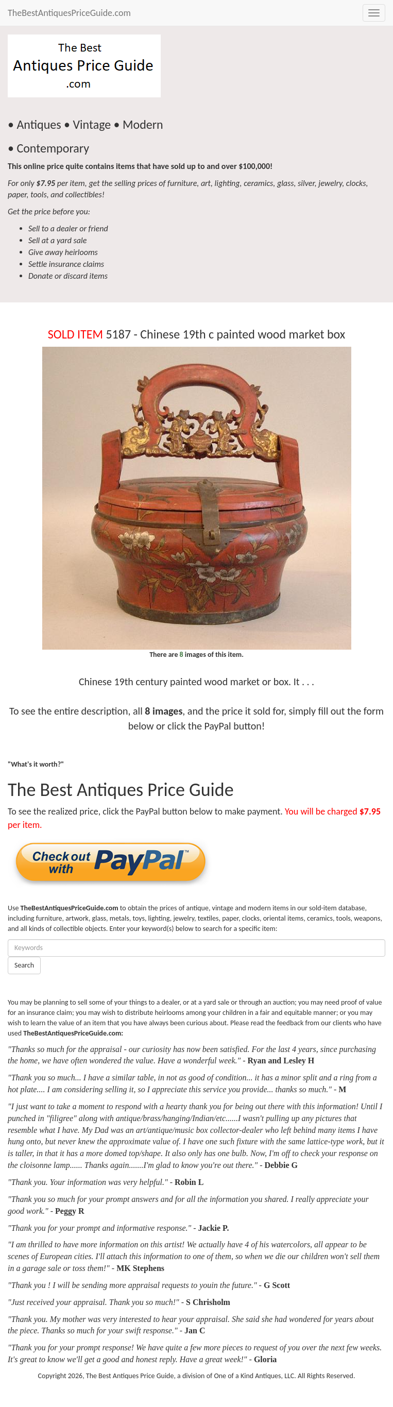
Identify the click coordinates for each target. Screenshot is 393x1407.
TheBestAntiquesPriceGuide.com (69, 13)
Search (24, 965)
